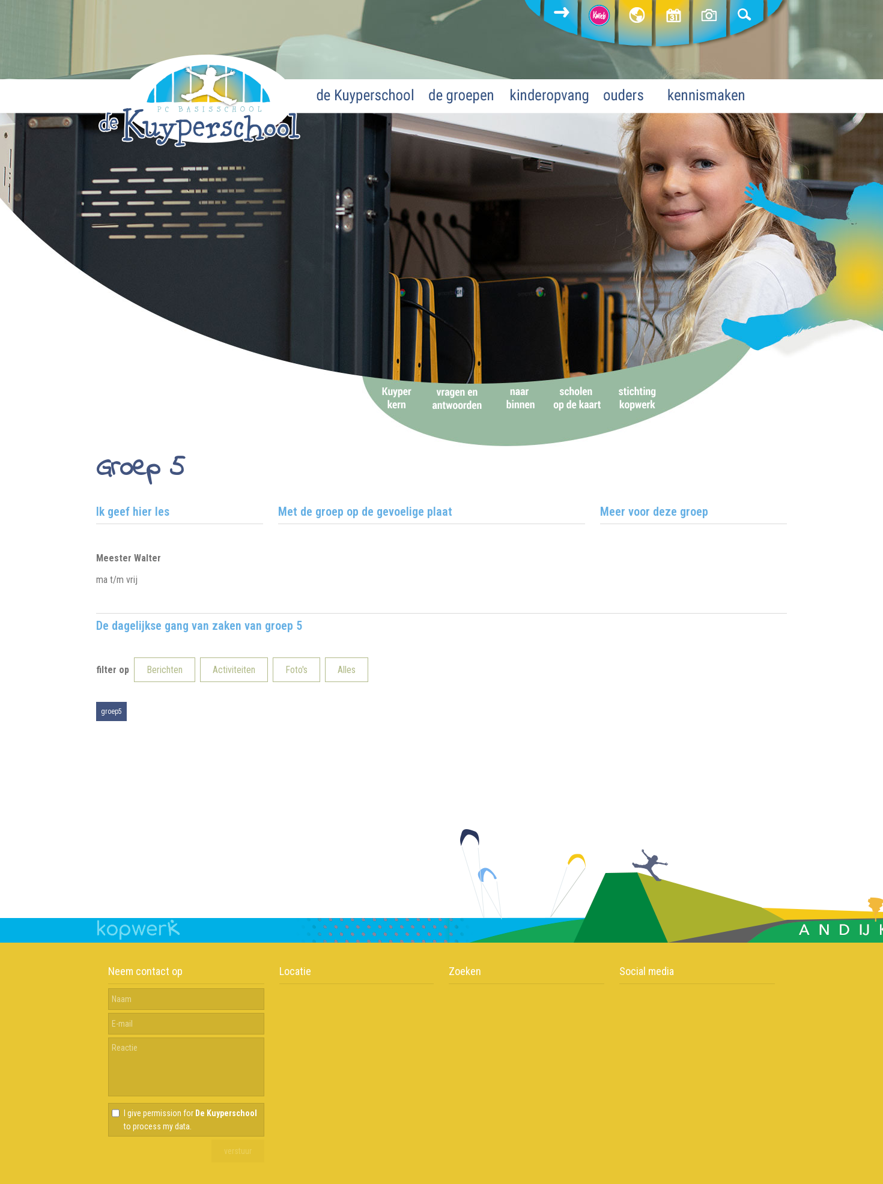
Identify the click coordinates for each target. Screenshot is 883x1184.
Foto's (296, 669)
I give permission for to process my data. (190, 1119)
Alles (347, 669)
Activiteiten (234, 669)
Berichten (165, 669)
